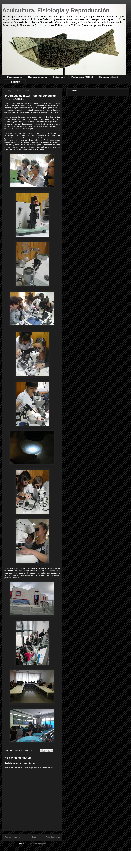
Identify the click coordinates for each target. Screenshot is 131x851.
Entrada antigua (53, 837)
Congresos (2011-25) (108, 77)
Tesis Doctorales (15, 82)
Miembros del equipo (37, 77)
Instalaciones (59, 77)
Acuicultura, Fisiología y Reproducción (56, 10)
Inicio (34, 837)
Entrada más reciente (13, 837)
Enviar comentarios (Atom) (37, 844)
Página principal (14, 77)
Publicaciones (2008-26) (82, 77)
